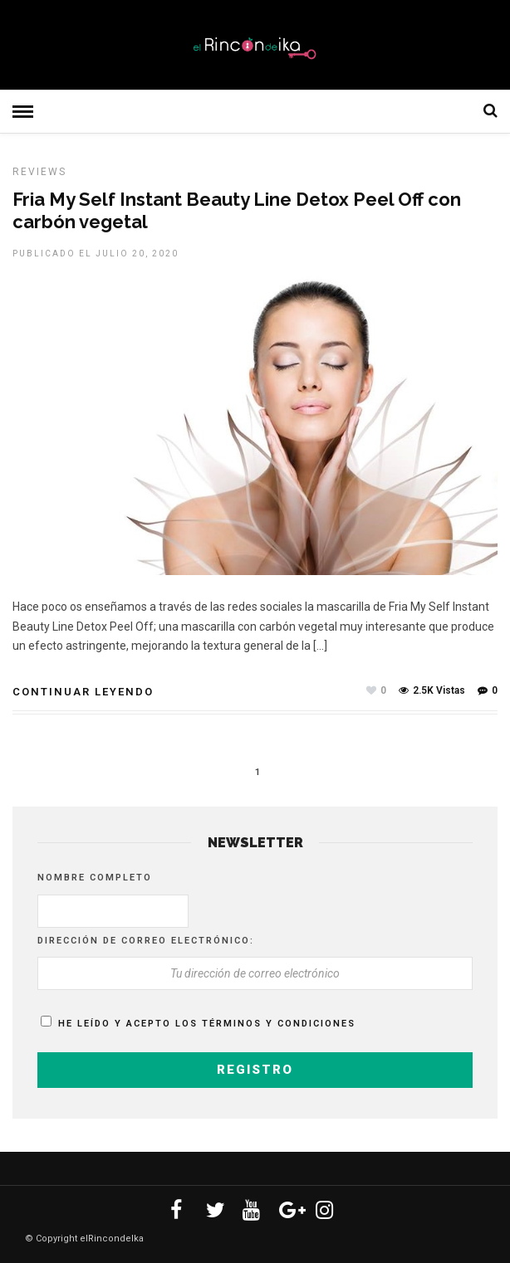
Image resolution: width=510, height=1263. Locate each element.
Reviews (39, 172)
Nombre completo (94, 877)
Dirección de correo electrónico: (145, 940)
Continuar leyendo (83, 691)
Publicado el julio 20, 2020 (95, 253)
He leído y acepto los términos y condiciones (207, 1023)
